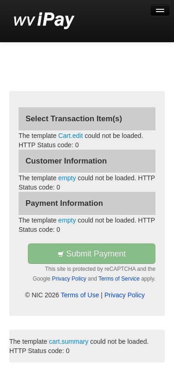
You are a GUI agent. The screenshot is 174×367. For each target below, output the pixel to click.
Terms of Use (80, 295)
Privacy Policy (69, 278)
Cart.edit (70, 135)
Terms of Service (119, 278)
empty (67, 178)
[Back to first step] (44, 20)
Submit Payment (92, 253)
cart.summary (69, 341)
